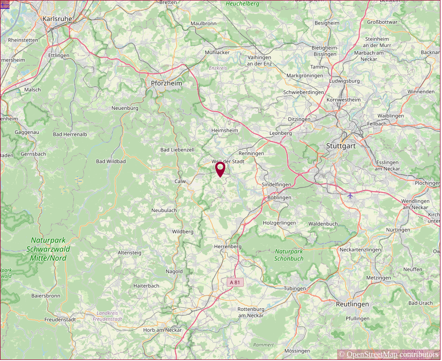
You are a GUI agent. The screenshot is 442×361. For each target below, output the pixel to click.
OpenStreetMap (372, 354)
